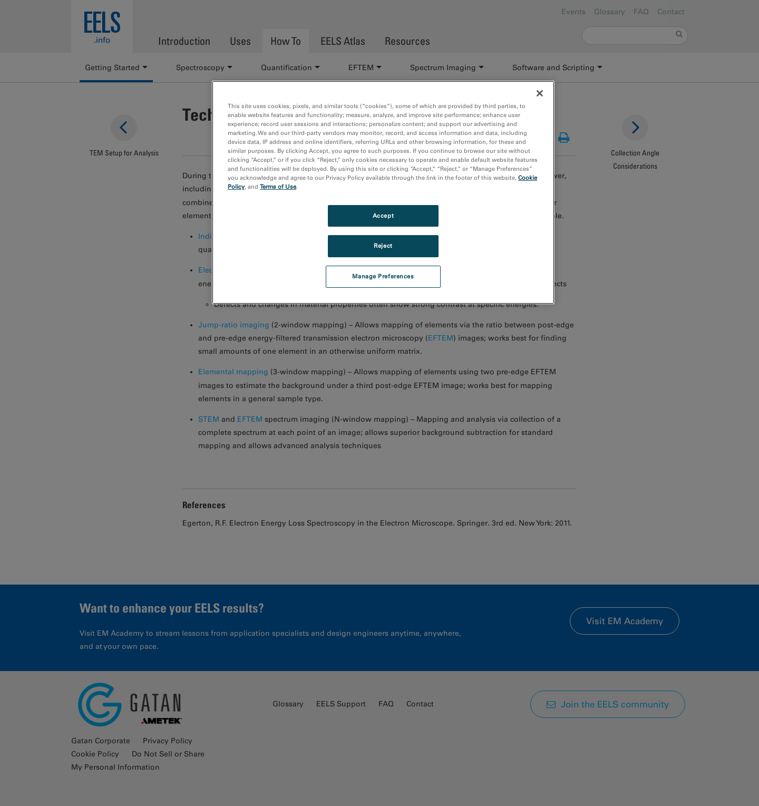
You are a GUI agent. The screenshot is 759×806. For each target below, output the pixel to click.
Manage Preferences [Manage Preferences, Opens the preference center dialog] (383, 276)
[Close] (539, 93)
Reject (383, 245)
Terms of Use (278, 186)
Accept (383, 215)
